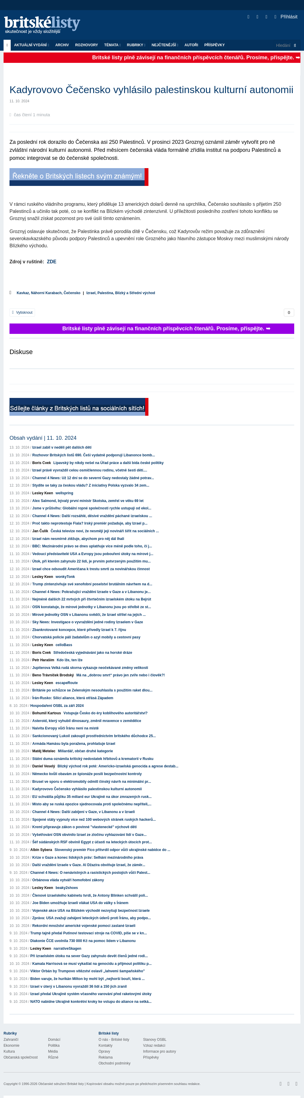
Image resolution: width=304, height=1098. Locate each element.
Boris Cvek (41, 463)
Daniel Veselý (43, 766)
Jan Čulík (40, 531)
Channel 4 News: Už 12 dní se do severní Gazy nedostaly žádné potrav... (93, 478)
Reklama (106, 1057)
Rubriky (136, 45)
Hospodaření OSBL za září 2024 (57, 706)
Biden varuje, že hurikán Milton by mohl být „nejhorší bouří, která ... (87, 979)
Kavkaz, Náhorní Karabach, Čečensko (48, 293)
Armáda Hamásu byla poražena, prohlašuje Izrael (73, 744)
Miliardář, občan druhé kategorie (85, 751)
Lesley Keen (42, 493)
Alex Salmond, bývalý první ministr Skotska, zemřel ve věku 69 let (88, 501)
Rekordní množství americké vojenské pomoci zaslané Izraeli (83, 926)
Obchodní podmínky (114, 1063)
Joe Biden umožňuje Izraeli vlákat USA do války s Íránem (80, 903)
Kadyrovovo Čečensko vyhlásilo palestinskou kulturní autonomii (87, 789)
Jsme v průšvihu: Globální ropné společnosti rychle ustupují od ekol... (91, 508)
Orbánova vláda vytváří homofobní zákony (68, 880)
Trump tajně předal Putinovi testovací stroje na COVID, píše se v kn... (88, 933)
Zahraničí (11, 1040)
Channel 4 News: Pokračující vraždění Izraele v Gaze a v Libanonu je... (91, 592)
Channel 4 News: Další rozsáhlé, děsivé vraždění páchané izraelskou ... (92, 516)
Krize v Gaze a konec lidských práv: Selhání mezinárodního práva (87, 857)
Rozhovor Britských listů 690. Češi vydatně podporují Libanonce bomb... (93, 455)
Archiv (62, 45)
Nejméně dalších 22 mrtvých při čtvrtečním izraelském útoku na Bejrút (91, 599)
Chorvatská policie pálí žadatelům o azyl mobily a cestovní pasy (86, 637)
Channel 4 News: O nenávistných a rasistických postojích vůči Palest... (90, 873)
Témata (112, 45)
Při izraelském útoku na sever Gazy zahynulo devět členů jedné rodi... (89, 956)
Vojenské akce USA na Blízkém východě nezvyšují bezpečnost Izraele (91, 911)
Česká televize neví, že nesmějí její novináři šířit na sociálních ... (104, 531)
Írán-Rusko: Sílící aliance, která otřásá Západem (72, 698)
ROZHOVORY (86, 45)
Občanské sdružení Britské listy (61, 1084)
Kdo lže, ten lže (70, 660)
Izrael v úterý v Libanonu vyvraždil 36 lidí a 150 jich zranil (78, 986)
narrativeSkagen (67, 948)
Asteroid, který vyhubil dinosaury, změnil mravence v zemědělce (86, 721)
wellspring (64, 493)
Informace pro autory (159, 1051)
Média (53, 1051)
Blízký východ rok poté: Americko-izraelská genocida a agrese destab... (118, 766)
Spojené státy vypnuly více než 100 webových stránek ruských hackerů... (94, 819)
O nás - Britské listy (114, 1040)
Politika (54, 1045)
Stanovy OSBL (155, 1040)
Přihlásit (286, 16)
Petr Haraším (43, 660)
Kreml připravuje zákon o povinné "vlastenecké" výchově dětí (84, 827)
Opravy (104, 1051)
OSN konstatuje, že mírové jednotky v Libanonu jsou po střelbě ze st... (91, 607)
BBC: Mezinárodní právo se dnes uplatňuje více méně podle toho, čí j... (92, 546)
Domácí (54, 1040)
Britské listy (45, 25)
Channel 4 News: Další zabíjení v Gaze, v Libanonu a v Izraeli (83, 812)
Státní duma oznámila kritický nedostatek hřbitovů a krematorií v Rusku (92, 759)
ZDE (51, 261)
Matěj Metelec (44, 751)
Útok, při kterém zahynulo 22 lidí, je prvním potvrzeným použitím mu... (91, 561)
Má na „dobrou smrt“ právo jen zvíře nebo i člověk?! (120, 675)
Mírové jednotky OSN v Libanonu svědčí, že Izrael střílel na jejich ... (89, 615)
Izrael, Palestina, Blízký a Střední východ (120, 293)
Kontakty (106, 1045)
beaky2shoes (67, 888)
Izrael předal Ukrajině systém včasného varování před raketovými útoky (90, 994)
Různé (53, 1057)
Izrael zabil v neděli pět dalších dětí (61, 447)
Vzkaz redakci (154, 1045)
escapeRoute (67, 683)
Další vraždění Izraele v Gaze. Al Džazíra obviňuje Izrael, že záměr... (88, 865)
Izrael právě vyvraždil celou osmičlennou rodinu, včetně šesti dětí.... (89, 470)
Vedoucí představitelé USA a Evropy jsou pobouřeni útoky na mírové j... (92, 554)
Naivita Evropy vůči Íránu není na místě (65, 728)
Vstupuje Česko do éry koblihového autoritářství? (106, 713)
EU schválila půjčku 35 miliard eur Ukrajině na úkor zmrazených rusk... (92, 797)
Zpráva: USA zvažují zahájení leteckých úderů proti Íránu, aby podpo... (91, 918)
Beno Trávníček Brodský (53, 675)
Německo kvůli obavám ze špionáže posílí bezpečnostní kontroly (87, 774)
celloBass (64, 645)
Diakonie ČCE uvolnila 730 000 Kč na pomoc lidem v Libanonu (83, 941)
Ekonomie (11, 1045)
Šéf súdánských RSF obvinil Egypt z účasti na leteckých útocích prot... (92, 842)
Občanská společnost (21, 1057)
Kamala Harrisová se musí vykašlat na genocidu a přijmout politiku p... (92, 964)
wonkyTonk (65, 577)
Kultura (9, 1051)
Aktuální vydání (31, 45)
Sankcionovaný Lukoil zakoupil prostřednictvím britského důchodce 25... (94, 736)
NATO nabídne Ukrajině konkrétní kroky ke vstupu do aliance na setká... (90, 1002)
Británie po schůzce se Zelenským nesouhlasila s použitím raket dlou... (92, 690)
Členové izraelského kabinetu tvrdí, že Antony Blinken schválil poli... (90, 895)
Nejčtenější (165, 45)
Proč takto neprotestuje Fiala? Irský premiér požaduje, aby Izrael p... (90, 523)
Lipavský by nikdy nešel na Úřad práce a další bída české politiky (108, 463)
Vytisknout (22, 312)
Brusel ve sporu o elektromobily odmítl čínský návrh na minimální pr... (91, 782)
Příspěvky (214, 45)
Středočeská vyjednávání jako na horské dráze (92, 653)
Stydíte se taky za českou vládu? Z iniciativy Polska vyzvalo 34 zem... (90, 485)
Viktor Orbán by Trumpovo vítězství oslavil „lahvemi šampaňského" (87, 971)
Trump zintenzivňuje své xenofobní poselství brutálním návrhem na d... (92, 584)
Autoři (191, 45)
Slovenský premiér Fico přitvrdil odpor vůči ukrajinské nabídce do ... (112, 850)
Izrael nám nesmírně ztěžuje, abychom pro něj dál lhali (78, 539)
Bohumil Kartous (46, 713)
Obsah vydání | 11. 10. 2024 (43, 438)
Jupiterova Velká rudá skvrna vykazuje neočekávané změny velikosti (90, 668)
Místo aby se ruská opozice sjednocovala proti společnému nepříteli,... (91, 804)
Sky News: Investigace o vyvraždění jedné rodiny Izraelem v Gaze (87, 622)
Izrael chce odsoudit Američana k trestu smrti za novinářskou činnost (91, 569)
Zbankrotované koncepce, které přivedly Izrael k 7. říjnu (79, 630)
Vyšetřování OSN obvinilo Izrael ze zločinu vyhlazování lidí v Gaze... (89, 835)
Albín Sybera (41, 850)
